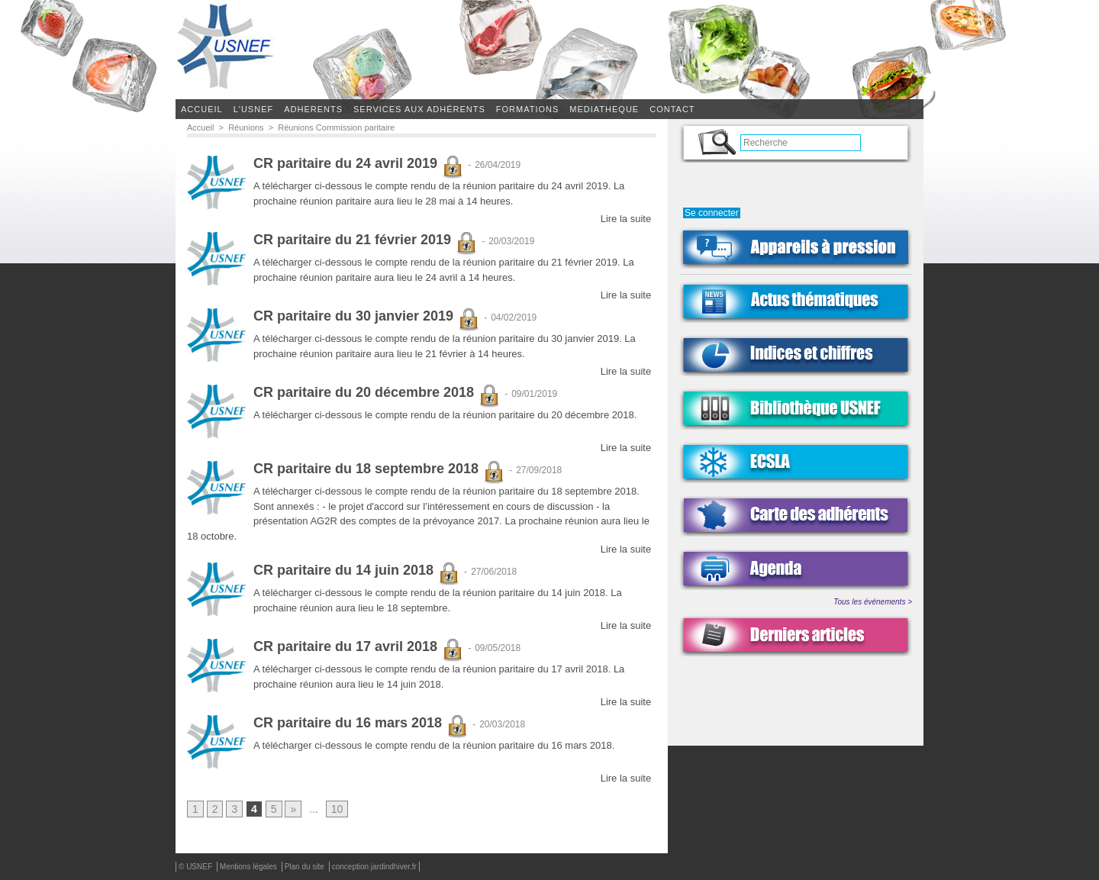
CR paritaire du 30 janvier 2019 (366, 316)
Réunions (245, 127)
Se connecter (712, 213)
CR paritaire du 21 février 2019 (365, 240)
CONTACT (672, 109)
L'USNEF (254, 109)
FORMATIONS (527, 109)
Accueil (202, 109)
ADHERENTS (313, 109)
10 (337, 810)
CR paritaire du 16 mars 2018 (361, 723)
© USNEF (196, 867)
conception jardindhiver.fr (374, 867)
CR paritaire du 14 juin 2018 (356, 571)
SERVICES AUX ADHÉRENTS (419, 109)
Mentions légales (249, 867)
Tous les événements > (872, 602)
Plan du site (306, 867)
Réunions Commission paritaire (336, 127)
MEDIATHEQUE (604, 109)
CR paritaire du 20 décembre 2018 (377, 393)
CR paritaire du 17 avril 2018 (358, 647)
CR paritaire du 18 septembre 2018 (379, 469)
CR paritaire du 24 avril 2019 (358, 164)
